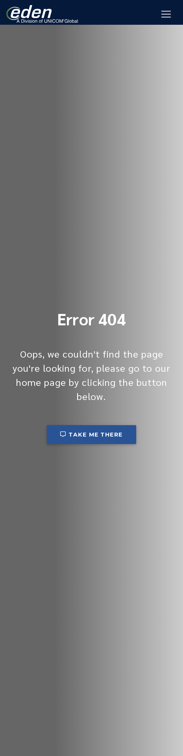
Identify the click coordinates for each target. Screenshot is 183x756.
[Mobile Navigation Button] (166, 14)
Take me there (91, 434)
